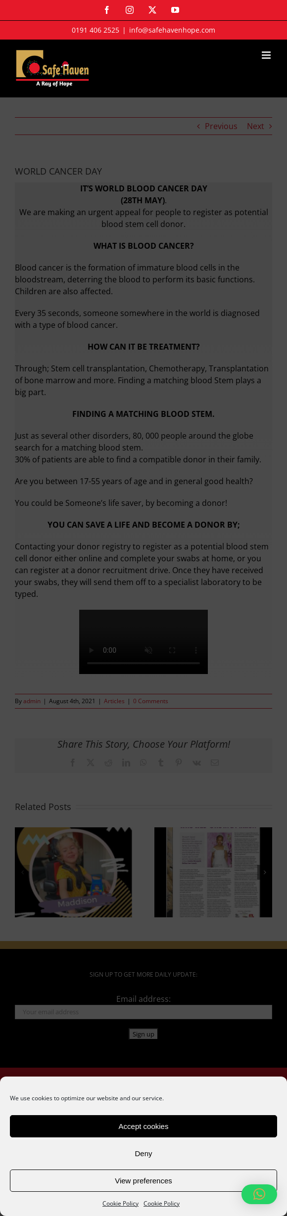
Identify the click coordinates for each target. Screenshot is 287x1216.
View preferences (143, 1180)
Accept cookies (144, 1126)
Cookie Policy (120, 1203)
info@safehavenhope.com (172, 30)
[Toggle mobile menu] (267, 55)
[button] (259, 1194)
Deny (143, 1153)
